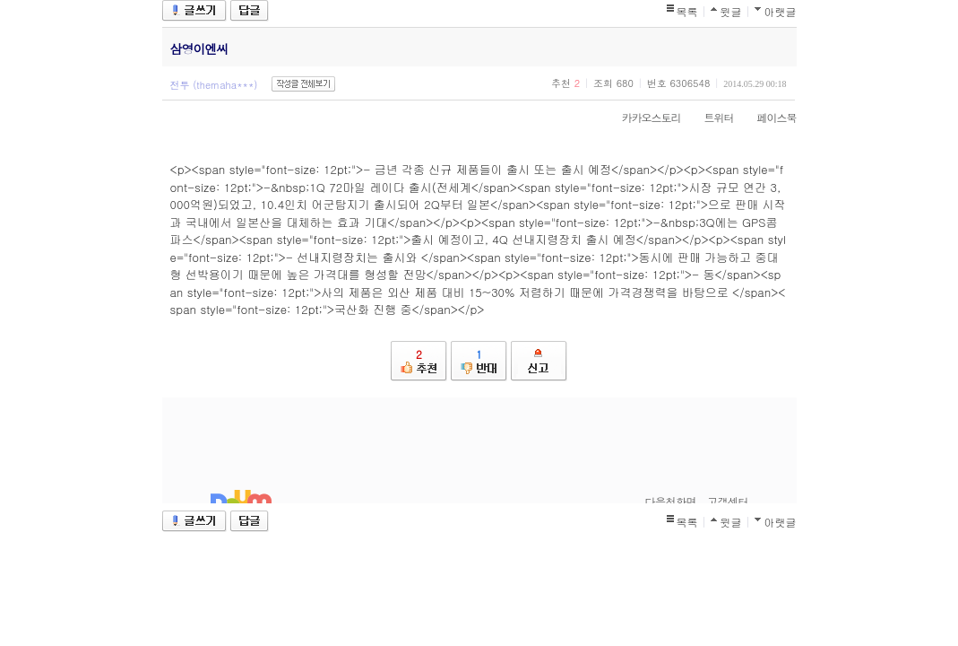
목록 (687, 11)
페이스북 (768, 117)
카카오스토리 (642, 117)
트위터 (710, 117)
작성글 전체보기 (303, 84)
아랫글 (780, 11)
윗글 (731, 11)
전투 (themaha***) (214, 85)
